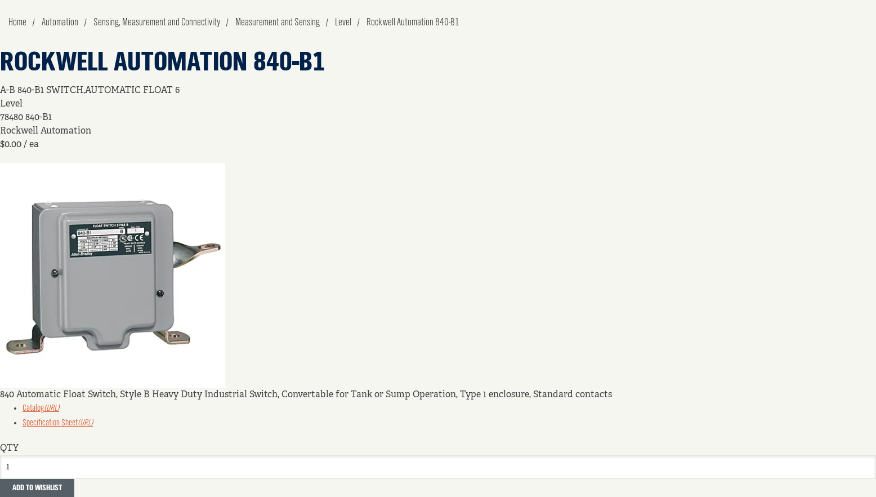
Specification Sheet (58, 423)
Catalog (41, 408)
